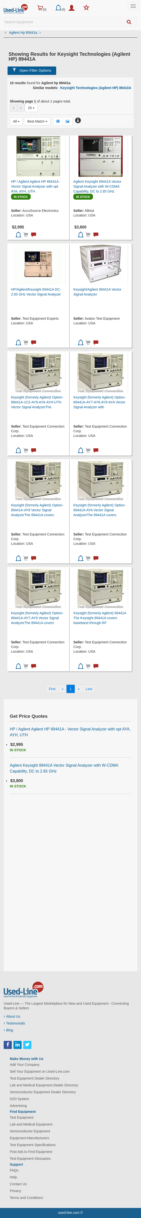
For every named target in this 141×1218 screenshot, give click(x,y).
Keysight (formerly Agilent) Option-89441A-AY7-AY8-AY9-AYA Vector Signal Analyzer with (99, 402)
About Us (12, 1016)
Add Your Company (24, 1065)
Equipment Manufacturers (29, 1138)
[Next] (79, 689)
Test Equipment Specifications (33, 1145)
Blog (8, 1030)
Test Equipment (22, 1117)
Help (13, 1177)
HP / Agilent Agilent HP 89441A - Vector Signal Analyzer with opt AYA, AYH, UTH (36, 186)
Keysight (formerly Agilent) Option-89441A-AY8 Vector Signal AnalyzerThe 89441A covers (37, 510)
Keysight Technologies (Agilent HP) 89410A (95, 88)
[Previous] (62, 689)
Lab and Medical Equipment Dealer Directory (44, 1085)
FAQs (14, 1170)
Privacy (15, 1191)
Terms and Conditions (26, 1198)
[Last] (89, 689)
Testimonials (14, 1023)
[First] (52, 689)
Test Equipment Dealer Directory (34, 1078)
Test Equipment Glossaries (30, 1159)
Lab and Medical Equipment (31, 1124)
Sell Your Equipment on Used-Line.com (40, 1071)
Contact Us (18, 1184)
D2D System (19, 1099)
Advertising (18, 1106)
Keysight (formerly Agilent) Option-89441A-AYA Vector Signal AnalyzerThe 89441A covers (99, 510)
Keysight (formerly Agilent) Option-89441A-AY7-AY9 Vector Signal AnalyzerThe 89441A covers (37, 618)
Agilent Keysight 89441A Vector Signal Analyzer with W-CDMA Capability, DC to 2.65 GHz (97, 186)
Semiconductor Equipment (30, 1131)
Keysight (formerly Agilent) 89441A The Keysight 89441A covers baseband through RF (99, 618)
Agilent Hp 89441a (25, 32)
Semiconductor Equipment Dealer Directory (43, 1092)
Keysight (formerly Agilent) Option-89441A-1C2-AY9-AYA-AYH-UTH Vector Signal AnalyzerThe (37, 402)
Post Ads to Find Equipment (31, 1152)
